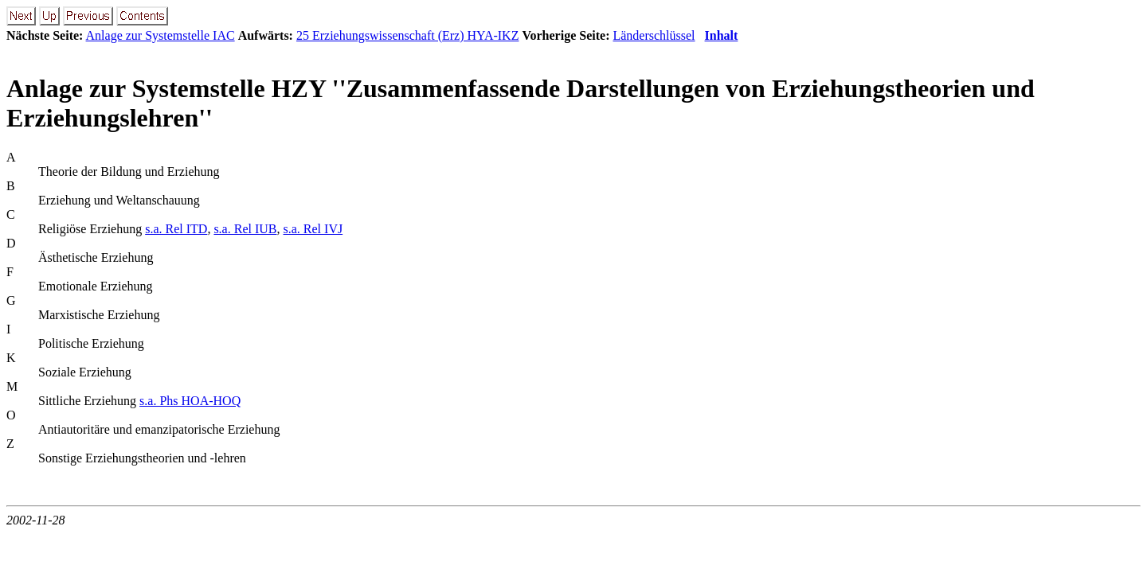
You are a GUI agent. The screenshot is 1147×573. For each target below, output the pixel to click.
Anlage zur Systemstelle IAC (160, 35)
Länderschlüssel (654, 35)
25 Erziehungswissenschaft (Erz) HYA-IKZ (407, 35)
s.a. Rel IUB (244, 229)
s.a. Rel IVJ (313, 229)
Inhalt (721, 35)
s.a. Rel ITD (176, 229)
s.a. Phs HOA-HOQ (190, 400)
